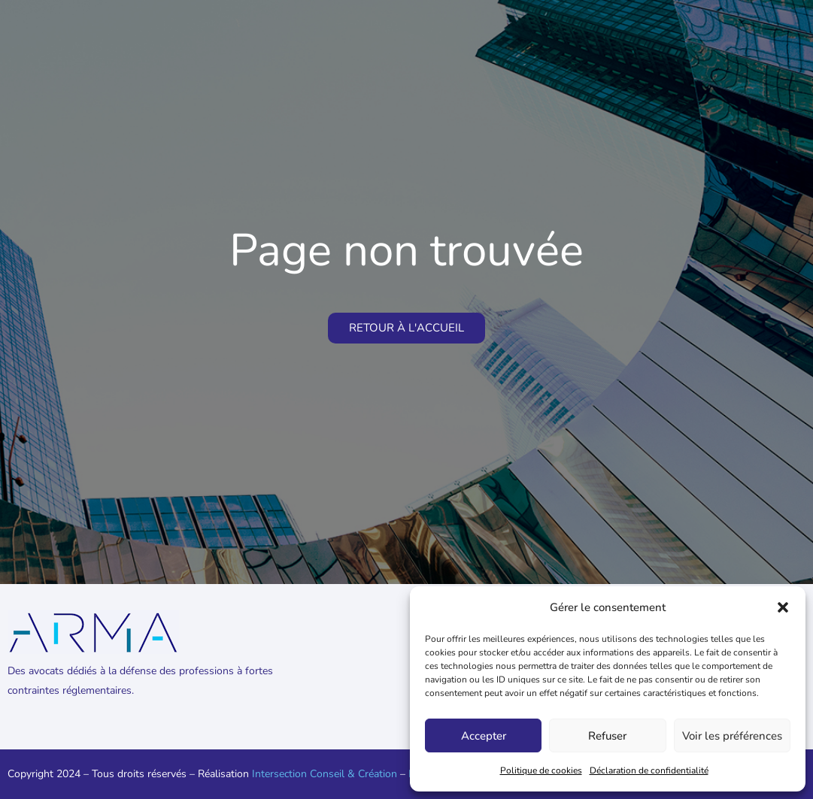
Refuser (607, 735)
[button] (782, 607)
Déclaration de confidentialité (649, 770)
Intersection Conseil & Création (324, 774)
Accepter (483, 735)
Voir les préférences (732, 735)
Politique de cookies (541, 770)
